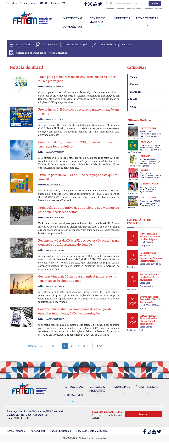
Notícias (126, 44)
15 (84, 345)
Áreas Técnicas (25, 44)
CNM (133, 106)
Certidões (12, 3)
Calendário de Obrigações (31, 52)
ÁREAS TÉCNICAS (146, 18)
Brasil (133, 99)
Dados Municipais (77, 44)
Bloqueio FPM (57, 3)
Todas (133, 77)
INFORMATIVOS (73, 26)
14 (78, 345)
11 (59, 345)
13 (71, 345)
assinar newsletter (153, 8)
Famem (134, 84)
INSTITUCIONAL (73, 18)
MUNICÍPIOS (122, 18)
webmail (120, 8)
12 (65, 345)
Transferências (28, 3)
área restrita (108, 8)
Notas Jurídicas (58, 52)
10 (52, 345)
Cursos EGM (105, 44)
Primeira (32, 345)
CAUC (43, 3)
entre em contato (135, 8)
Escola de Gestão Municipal (92, 430)
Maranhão (136, 91)
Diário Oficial (50, 44)
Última (98, 345)
